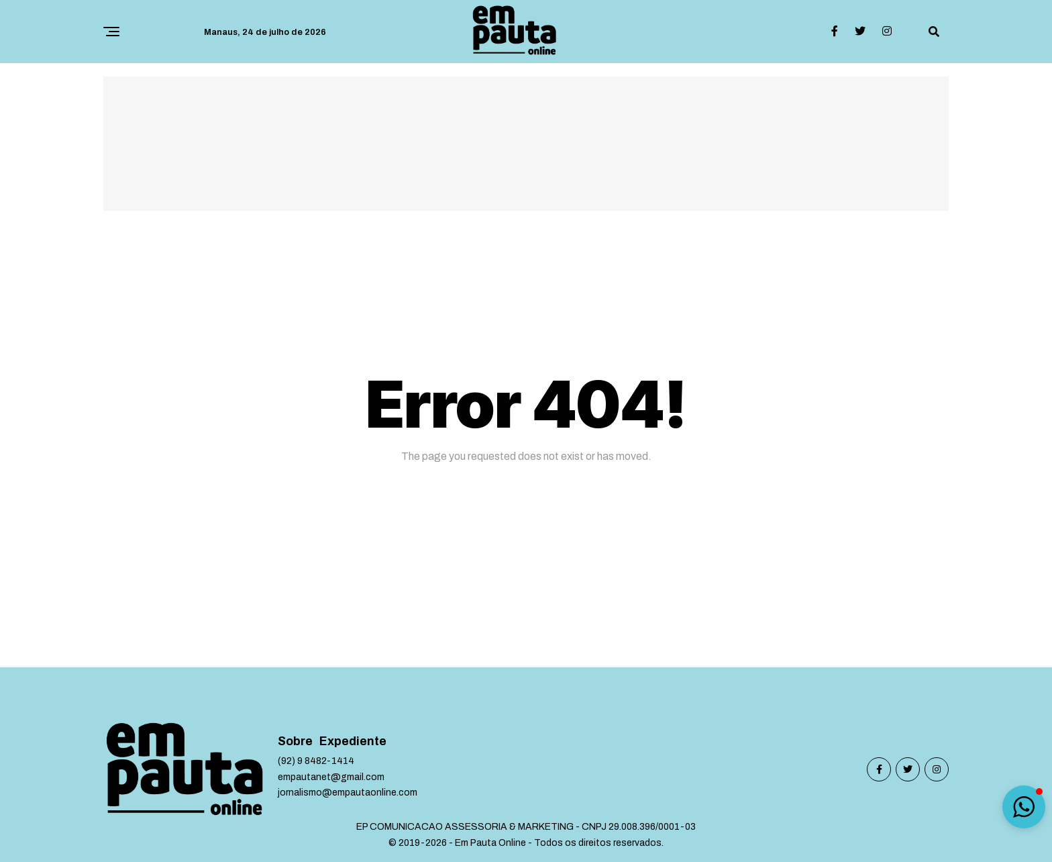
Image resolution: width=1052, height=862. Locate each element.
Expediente (352, 741)
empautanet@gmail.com (331, 777)
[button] (1023, 806)
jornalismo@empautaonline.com (347, 792)
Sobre (295, 741)
